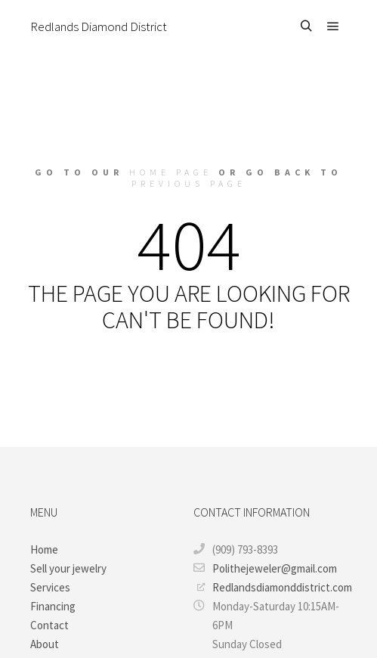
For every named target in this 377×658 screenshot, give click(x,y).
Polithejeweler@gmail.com (265, 568)
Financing (53, 606)
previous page (188, 183)
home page (170, 172)
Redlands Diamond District (98, 26)
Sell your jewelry (68, 568)
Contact (49, 625)
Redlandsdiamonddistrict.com (272, 587)
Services (50, 587)
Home (44, 549)
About (44, 644)
